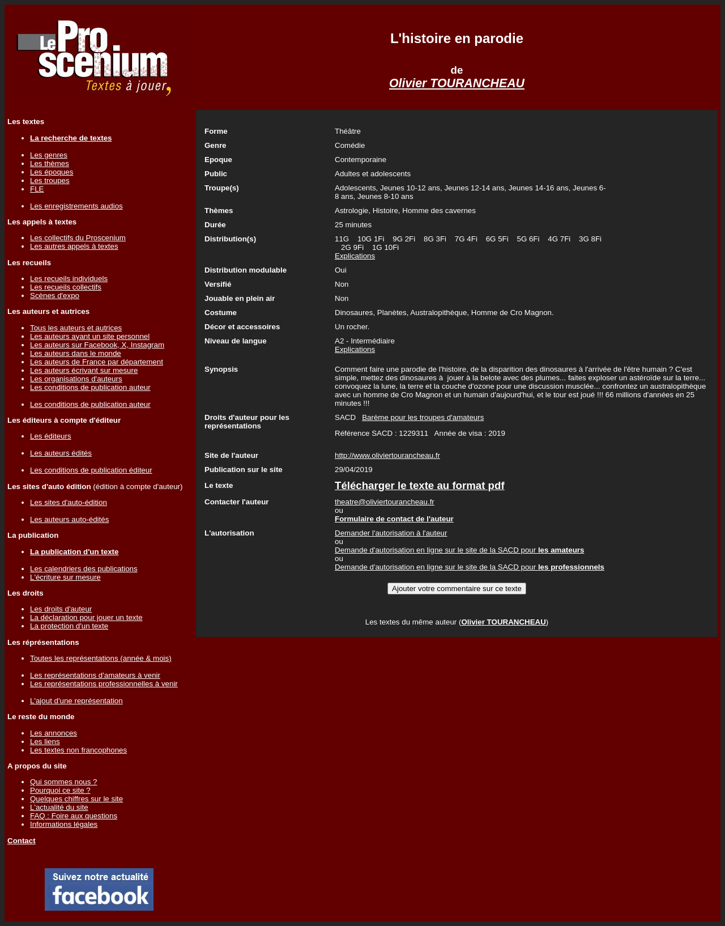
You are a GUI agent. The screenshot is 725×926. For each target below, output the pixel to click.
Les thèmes (49, 163)
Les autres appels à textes (74, 246)
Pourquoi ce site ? (60, 790)
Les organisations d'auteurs (76, 379)
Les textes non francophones (78, 750)
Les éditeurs (50, 436)
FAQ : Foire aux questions (73, 816)
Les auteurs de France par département (96, 362)
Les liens (45, 741)
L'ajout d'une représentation (76, 700)
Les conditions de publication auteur (90, 387)
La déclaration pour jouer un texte (86, 617)
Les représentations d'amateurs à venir (95, 675)
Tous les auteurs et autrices (76, 328)
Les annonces (53, 733)
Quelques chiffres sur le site (76, 799)
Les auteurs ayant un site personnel (90, 336)
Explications (355, 256)
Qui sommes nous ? (63, 782)
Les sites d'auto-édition (68, 502)
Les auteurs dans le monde (75, 353)
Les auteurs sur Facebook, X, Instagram (97, 345)
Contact (21, 840)
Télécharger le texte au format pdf (420, 485)
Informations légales (63, 824)
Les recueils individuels (69, 278)
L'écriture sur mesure (65, 577)
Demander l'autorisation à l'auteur (391, 533)
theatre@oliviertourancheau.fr (384, 502)
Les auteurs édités (61, 453)
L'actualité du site (59, 807)
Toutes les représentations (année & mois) (101, 658)
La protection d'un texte (69, 626)
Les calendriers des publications (84, 568)
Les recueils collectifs (65, 287)
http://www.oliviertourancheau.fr (387, 455)
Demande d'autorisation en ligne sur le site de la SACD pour (459, 550)
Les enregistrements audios (76, 206)
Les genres (48, 155)
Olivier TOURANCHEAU (456, 83)
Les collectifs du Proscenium (78, 237)
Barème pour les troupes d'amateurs (423, 417)
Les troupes (50, 180)
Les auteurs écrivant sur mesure (84, 370)
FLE (37, 189)
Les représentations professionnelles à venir (104, 683)
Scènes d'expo (54, 295)
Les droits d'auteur (61, 609)
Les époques (51, 172)
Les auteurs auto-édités (69, 519)
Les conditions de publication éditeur (91, 470)
